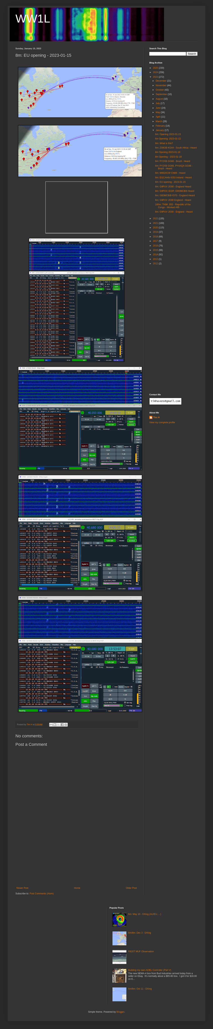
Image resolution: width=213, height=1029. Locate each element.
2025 (156, 68)
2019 (156, 232)
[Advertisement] (77, 858)
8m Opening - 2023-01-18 (168, 156)
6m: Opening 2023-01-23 (168, 134)
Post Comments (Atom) (42, 893)
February (161, 125)
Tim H (156, 417)
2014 (156, 254)
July (158, 103)
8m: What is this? (164, 143)
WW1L (32, 18)
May (158, 112)
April (158, 116)
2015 (156, 250)
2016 (156, 245)
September (162, 94)
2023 (156, 77)
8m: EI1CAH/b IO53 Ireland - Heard (173, 177)
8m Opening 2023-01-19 (167, 152)
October (160, 89)
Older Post (131, 888)
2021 (156, 223)
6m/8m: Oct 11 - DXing (140, 988)
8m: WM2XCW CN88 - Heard (170, 173)
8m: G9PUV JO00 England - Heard (173, 200)
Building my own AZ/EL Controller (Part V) (149, 970)
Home (77, 888)
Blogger (120, 1012)
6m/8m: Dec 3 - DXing (139, 932)
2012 (156, 263)
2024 (156, 72)
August (160, 99)
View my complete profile (162, 422)
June (158, 108)
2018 (156, 236)
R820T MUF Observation (141, 951)
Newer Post (22, 888)
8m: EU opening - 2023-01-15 (170, 182)
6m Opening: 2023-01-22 (168, 138)
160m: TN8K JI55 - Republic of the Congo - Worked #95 (173, 206)
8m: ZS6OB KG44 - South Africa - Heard (176, 147)
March (159, 121)
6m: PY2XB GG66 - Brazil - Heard (172, 161)
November (161, 85)
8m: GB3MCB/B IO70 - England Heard (175, 195)
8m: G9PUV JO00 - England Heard (173, 186)
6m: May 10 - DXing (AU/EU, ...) (144, 914)
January (160, 130)
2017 (156, 241)
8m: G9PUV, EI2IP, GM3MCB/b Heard (174, 191)
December (161, 80)
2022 (156, 218)
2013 (156, 259)
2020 (156, 227)
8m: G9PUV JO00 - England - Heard (174, 211)
